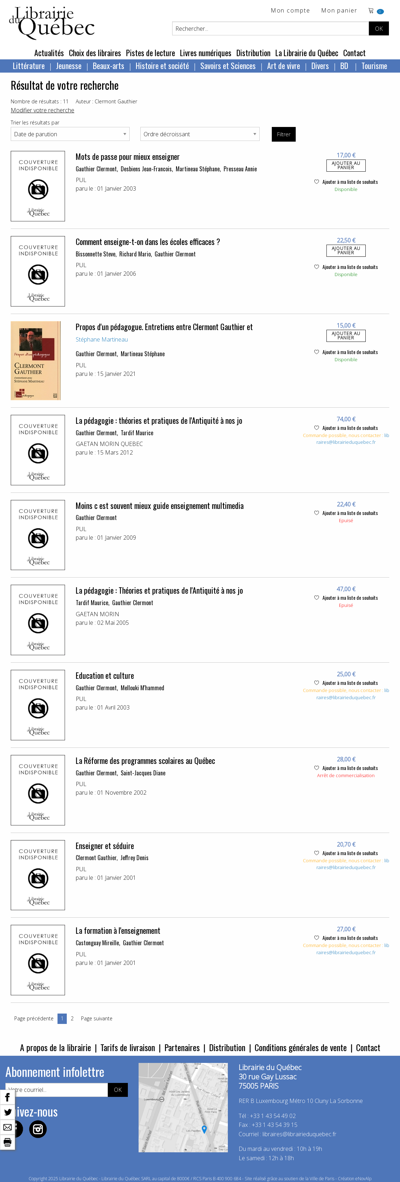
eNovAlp (363, 1179)
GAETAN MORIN (97, 614)
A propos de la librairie (55, 1047)
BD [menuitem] (345, 65)
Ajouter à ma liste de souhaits (346, 181)
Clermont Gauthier (96, 857)
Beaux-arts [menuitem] (108, 65)
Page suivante (96, 1018)
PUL (81, 180)
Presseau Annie (240, 169)
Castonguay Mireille (97, 942)
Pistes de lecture (150, 53)
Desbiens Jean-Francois (146, 169)
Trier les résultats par (35, 122)
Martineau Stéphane (198, 169)
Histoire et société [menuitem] (162, 65)
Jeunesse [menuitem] (68, 65)
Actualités (49, 53)
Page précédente (34, 1018)
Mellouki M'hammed (142, 687)
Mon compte (290, 11)
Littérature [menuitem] (29, 65)
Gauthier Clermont (96, 169)
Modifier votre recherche (42, 110)
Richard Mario (135, 254)
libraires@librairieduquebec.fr (352, 439)
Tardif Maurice (137, 432)
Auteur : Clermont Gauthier (106, 101)
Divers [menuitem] (320, 65)
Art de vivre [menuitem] (283, 65)
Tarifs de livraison (127, 1047)
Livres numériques (205, 53)
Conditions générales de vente (301, 1047)
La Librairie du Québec (306, 53)
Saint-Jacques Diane (143, 773)
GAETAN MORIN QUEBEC (109, 444)
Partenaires (182, 1047)
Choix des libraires (95, 53)
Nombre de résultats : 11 (40, 101)
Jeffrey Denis (134, 857)
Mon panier (339, 11)
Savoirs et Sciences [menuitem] (228, 65)
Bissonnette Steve (95, 254)
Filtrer (283, 134)
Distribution (253, 53)
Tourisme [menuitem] (374, 65)
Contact (354, 53)
